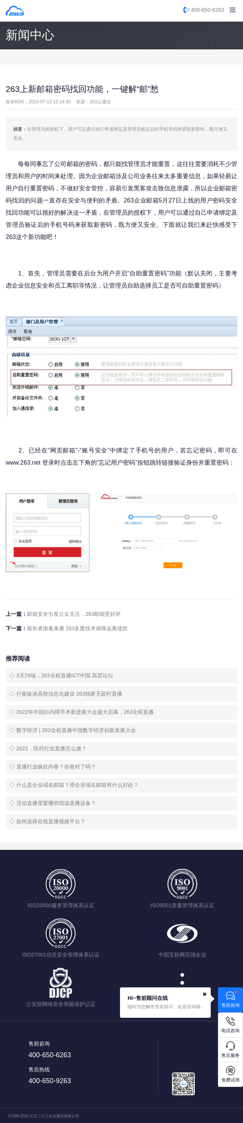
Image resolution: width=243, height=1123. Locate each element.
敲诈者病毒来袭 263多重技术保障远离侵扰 (77, 628)
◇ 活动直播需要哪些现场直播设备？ (52, 803)
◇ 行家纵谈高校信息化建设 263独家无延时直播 (65, 694)
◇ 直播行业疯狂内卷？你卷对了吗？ (52, 767)
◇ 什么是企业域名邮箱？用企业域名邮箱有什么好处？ (74, 785)
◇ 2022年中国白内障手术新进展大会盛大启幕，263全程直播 (81, 712)
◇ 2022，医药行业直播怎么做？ (48, 748)
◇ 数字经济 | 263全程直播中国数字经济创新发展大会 (72, 730)
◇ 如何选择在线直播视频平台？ (47, 821)
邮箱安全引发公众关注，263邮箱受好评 (74, 614)
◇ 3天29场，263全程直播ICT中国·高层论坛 (61, 675)
